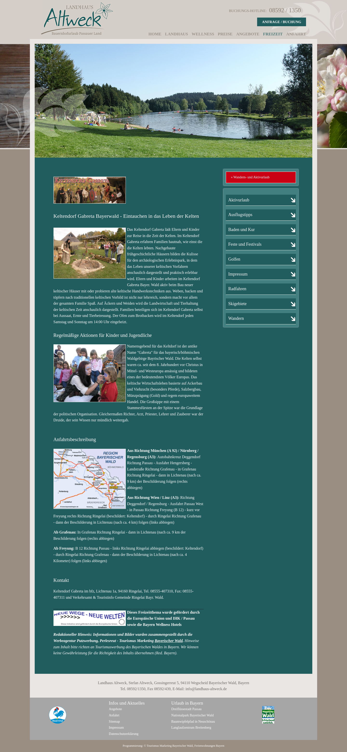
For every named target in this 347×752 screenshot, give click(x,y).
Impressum (116, 727)
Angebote (247, 34)
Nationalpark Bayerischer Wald (192, 715)
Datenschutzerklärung (124, 734)
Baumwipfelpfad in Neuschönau (193, 721)
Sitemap (114, 721)
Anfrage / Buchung (281, 22)
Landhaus (176, 34)
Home (154, 34)
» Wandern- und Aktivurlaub (250, 177)
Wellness (203, 34)
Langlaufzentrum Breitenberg (191, 727)
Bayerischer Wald (169, 641)
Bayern (220, 745)
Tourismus (153, 745)
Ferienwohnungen (204, 745)
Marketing (166, 745)
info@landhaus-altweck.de (206, 689)
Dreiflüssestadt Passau (186, 709)
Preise (225, 34)
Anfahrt (296, 34)
